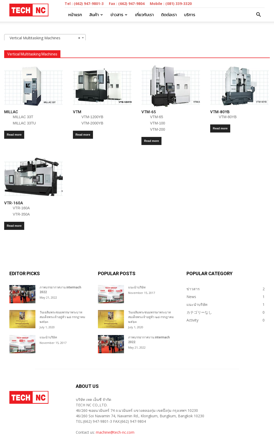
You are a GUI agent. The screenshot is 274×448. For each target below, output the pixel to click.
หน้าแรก (75, 14)
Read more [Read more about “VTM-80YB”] (220, 128)
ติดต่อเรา (169, 14)
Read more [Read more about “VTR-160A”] (14, 225)
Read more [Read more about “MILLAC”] (14, 134)
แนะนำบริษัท (48, 337)
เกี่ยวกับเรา (144, 14)
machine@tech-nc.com (115, 432)
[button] (258, 15)
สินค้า (96, 14)
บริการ (189, 14)
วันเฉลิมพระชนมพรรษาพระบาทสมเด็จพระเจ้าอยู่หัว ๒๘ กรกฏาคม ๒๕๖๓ (62, 317)
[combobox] (45, 37)
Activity (192, 320)
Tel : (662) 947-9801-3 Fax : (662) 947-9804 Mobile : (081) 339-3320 (128, 3)
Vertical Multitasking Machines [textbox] (43, 38)
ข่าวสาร (118, 14)
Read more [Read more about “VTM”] (83, 134)
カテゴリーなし (199, 312)
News (191, 296)
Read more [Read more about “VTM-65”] (151, 140)
